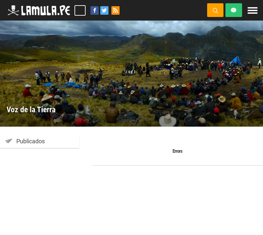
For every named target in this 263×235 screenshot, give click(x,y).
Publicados (25, 141)
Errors (177, 151)
